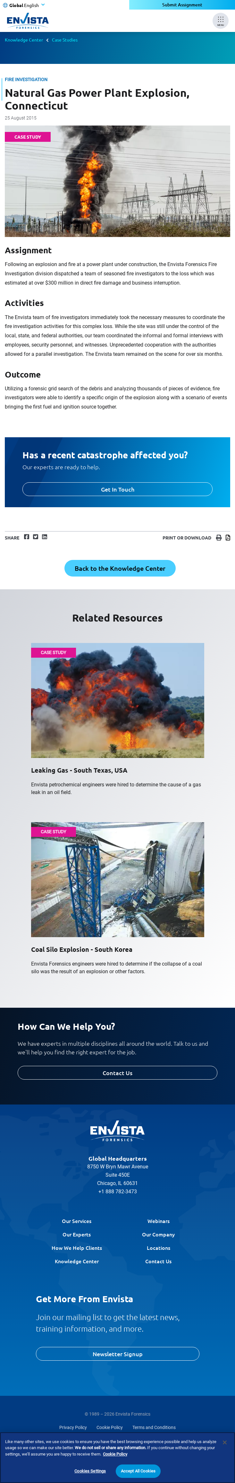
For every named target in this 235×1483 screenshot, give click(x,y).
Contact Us (117, 1072)
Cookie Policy (110, 1427)
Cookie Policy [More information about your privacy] (115, 1454)
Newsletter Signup (118, 1353)
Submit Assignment (182, 5)
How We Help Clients (77, 1247)
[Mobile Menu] (221, 21)
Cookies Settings (90, 1471)
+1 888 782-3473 (117, 1192)
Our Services (76, 1220)
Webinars (158, 1220)
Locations (158, 1247)
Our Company (158, 1234)
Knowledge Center (24, 39)
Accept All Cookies (138, 1471)
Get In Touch (117, 489)
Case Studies (65, 39)
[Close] (225, 1443)
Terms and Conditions (154, 1427)
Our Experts (77, 1234)
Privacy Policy (73, 1427)
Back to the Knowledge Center (120, 568)
